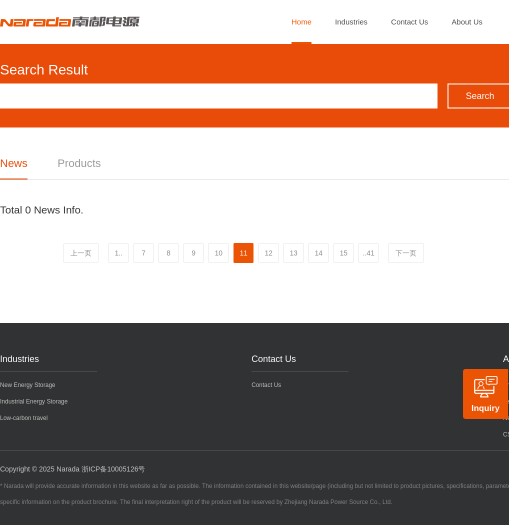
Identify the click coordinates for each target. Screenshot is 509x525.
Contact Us (409, 22)
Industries (351, 22)
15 (344, 253)
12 (268, 253)
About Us (467, 22)
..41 (368, 253)
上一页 (81, 253)
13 (294, 253)
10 (218, 253)
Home (302, 22)
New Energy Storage (28, 385)
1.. (118, 253)
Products (79, 163)
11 (244, 253)
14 (318, 253)
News (14, 163)
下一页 (406, 253)
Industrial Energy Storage (34, 401)
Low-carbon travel (24, 418)
